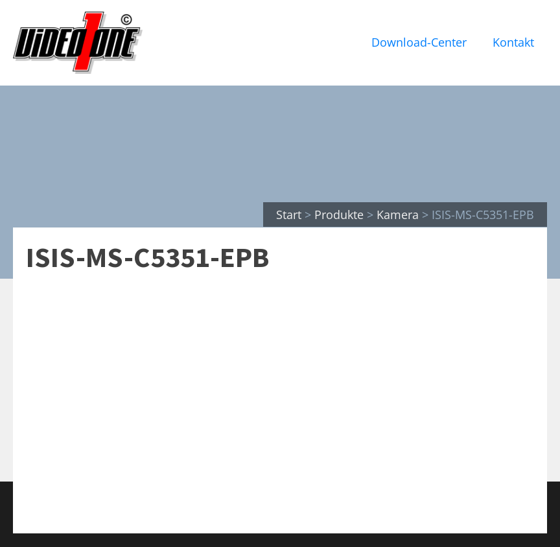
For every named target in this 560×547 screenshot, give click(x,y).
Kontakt (513, 42)
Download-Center (419, 42)
